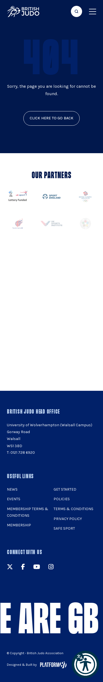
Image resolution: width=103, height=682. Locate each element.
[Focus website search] (76, 11)
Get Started (65, 489)
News (12, 489)
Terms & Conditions (73, 509)
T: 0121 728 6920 (21, 452)
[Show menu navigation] (92, 11)
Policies (62, 499)
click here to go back (52, 118)
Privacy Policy (68, 518)
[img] (23, 11)
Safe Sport (64, 528)
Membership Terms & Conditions (27, 512)
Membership (19, 525)
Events (13, 499)
